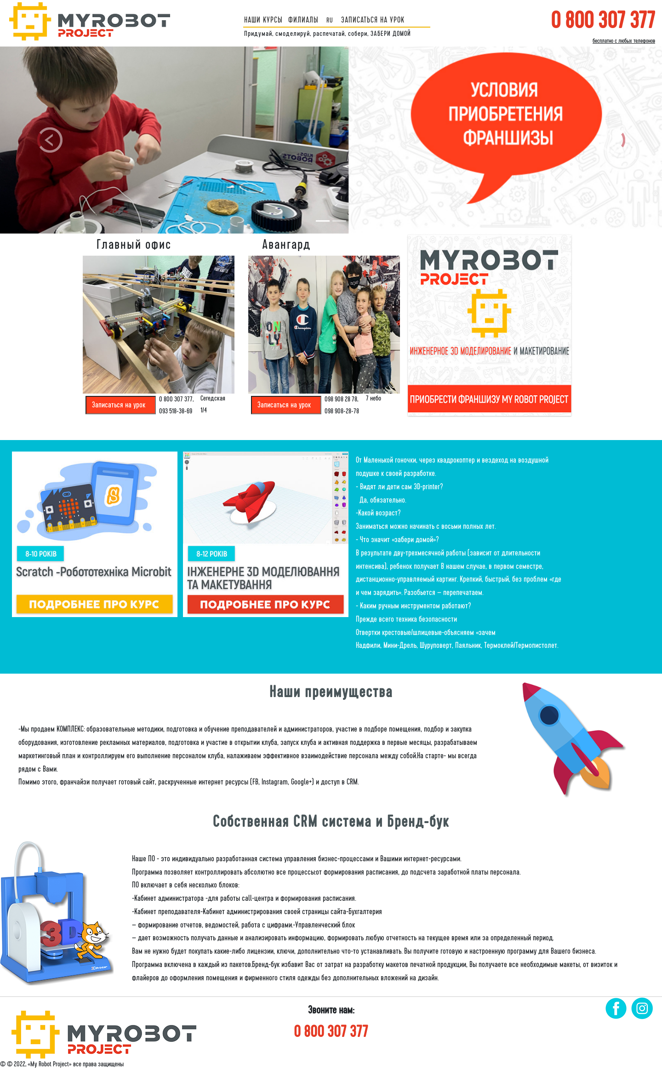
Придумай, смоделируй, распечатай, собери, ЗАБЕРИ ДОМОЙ (327, 33)
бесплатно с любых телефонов (624, 41)
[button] (49, 140)
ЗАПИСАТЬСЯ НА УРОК (373, 20)
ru (329, 20)
